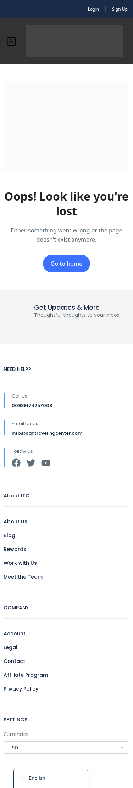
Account (15, 633)
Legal (10, 647)
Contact (14, 661)
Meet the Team (23, 576)
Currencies (16, 734)
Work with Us (20, 563)
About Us (15, 521)
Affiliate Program (26, 675)
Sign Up (120, 9)
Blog (9, 535)
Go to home (67, 264)
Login (93, 9)
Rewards (15, 549)
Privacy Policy (21, 688)
